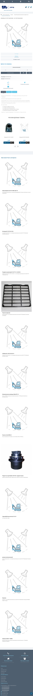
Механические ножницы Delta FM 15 (10, 394)
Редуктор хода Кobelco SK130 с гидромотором (12, 475)
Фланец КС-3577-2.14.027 (8, 137)
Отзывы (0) (9, 91)
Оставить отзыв (16, 59)
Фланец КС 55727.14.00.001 (24, 137)
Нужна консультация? (16, 67)
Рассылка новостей (4, 681)
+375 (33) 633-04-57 (5, 690)
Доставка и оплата (4, 669)
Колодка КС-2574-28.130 (7, 231)
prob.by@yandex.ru (4, 691)
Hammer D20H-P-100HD (7, 638)
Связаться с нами (3, 671)
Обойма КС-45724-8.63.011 (8, 353)
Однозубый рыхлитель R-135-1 (9, 516)
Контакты (14, 91)
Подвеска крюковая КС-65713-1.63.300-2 (11, 272)
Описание (3, 91)
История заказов (3, 678)
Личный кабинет (3, 676)
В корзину (7, 142)
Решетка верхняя (6, 312)
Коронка (4, 597)
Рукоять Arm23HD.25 (7, 435)
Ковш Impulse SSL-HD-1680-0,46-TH (10, 190)
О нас (2, 668)
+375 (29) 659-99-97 (5, 688)
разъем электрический (7, 557)
